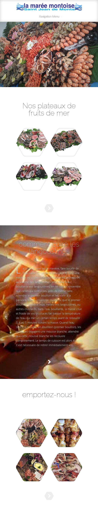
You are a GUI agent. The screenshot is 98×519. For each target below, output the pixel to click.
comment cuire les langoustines (49, 247)
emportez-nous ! (49, 394)
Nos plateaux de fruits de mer (49, 109)
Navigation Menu (49, 16)
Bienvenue (49, 40)
